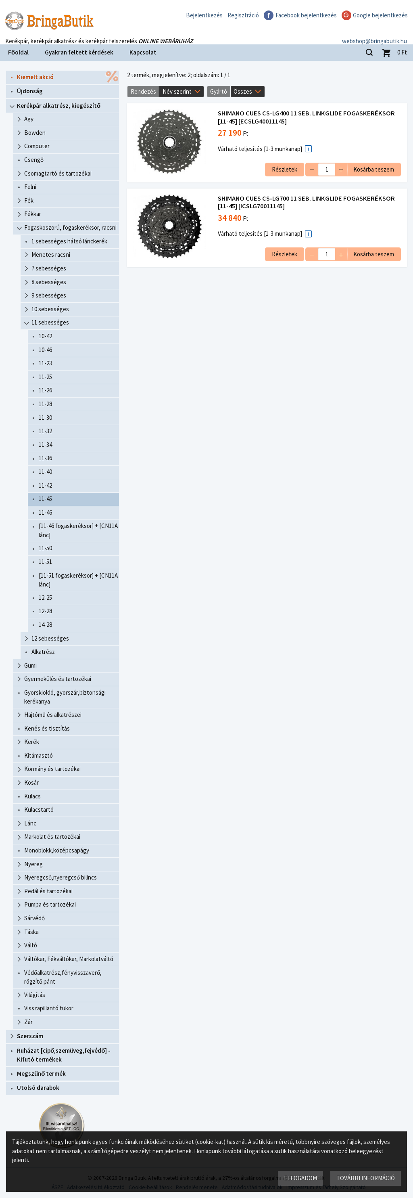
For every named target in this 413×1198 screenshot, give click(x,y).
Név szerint (177, 91)
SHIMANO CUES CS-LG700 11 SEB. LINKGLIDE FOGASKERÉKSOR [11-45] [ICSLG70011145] (306, 202)
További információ (365, 1178)
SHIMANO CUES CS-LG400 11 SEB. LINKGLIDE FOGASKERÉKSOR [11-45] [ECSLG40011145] (306, 117)
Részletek (284, 169)
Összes (243, 91)
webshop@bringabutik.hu (374, 34)
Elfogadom (300, 1178)
